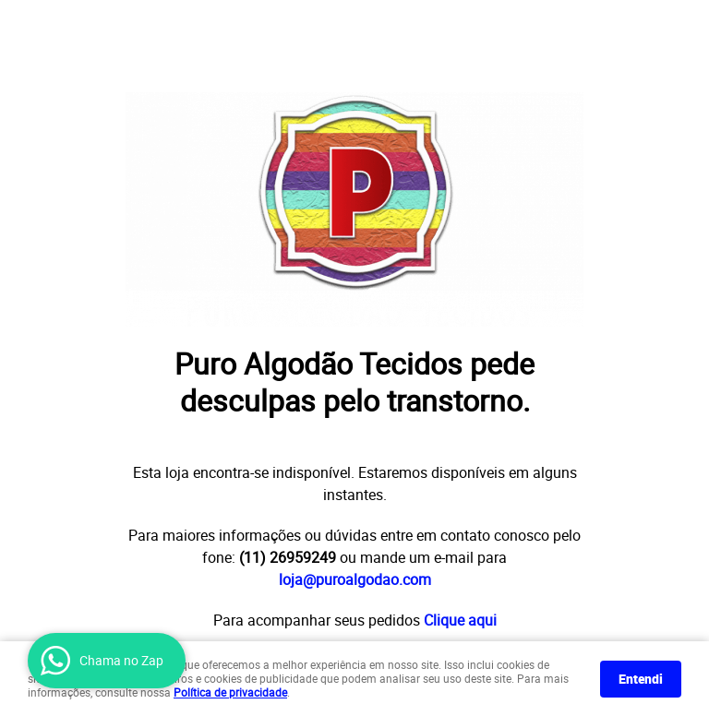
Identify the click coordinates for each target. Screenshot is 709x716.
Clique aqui (460, 620)
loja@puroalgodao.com (355, 579)
